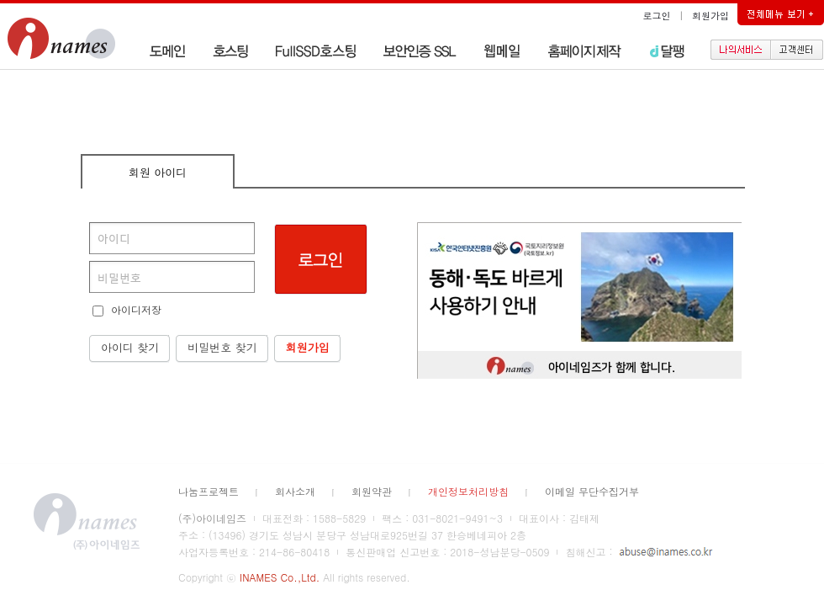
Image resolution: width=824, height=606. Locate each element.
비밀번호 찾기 (222, 347)
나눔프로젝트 (208, 491)
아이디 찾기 (130, 347)
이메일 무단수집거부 (592, 491)
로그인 (657, 15)
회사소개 (295, 491)
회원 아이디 (158, 172)
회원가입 (710, 15)
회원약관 (371, 491)
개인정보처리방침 (468, 491)
